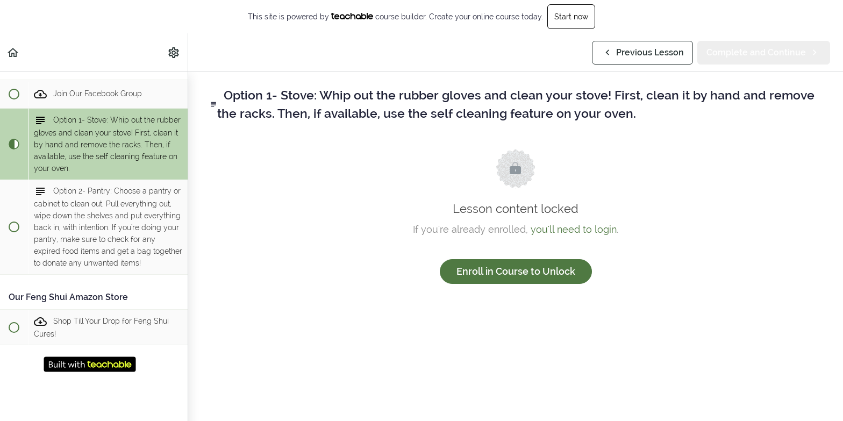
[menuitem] (174, 52)
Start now (571, 16)
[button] (13, 52)
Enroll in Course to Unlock (515, 271)
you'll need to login (574, 229)
